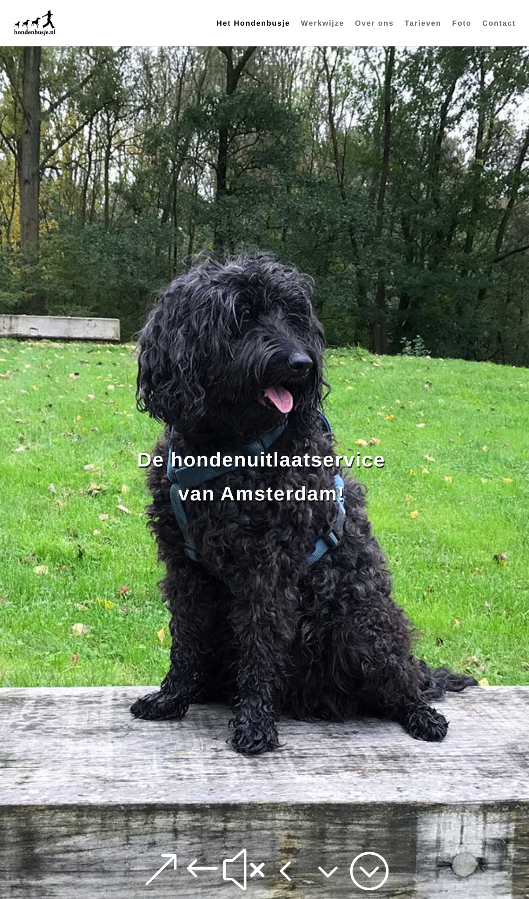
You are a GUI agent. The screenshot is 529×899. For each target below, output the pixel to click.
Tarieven (423, 23)
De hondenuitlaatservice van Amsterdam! (261, 477)
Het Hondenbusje (253, 23)
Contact (499, 23)
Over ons (374, 23)
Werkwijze (322, 23)
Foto (462, 23)
